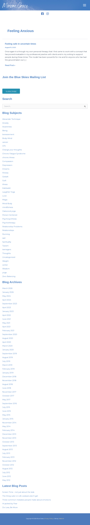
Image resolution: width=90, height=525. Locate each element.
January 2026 (8, 292)
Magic (5, 200)
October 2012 (8, 465)
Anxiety (5, 123)
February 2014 (8, 430)
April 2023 (6, 307)
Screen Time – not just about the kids (18, 492)
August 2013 (7, 449)
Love (4, 196)
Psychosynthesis (9, 219)
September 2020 (9, 334)
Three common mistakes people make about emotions (26, 500)
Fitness (5, 173)
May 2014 (6, 426)
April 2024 (6, 300)
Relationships (8, 230)
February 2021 (8, 330)
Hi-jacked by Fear (9, 504)
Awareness (7, 127)
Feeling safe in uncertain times (20, 44)
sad (3, 238)
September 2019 (9, 354)
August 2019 (7, 357)
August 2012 (7, 469)
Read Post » (10, 65)
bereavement (8, 134)
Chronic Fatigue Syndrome (13, 154)
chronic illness (8, 157)
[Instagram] (47, 13)
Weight (5, 261)
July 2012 (6, 472)
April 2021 (6, 327)
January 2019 (7, 373)
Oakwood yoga (9, 211)
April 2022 (6, 315)
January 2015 (7, 419)
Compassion (7, 161)
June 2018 (6, 388)
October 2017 (8, 396)
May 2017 (6, 400)
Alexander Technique (11, 119)
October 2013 (8, 442)
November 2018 (9, 380)
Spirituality (6, 242)
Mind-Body (7, 204)
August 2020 (7, 338)
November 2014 (9, 423)
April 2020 (6, 342)
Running (6, 234)
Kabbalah (6, 188)
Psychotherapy (8, 223)
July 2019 (6, 361)
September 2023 (9, 304)
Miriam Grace (15, 6)
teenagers (6, 249)
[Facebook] (42, 13)
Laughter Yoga (8, 192)
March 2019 (7, 365)
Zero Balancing (8, 276)
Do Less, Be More (10, 507)
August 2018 (7, 384)
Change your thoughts (12, 150)
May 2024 (6, 296)
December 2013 (9, 434)
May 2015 (6, 415)
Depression (7, 165)
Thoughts (6, 253)
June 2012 (6, 476)
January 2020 (8, 350)
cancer (5, 142)
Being (4, 131)
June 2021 (6, 319)
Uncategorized (8, 257)
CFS (4, 146)
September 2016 (9, 403)
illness (5, 184)
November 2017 (9, 392)
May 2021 (6, 323)
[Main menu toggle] (84, 5)
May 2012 (6, 480)
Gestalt (5, 177)
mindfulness (7, 207)
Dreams (5, 169)
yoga (4, 273)
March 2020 (7, 346)
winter (5, 265)
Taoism (5, 246)
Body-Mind (7, 138)
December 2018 (9, 377)
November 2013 (9, 438)
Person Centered (9, 215)
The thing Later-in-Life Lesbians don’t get (20, 496)
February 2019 (8, 369)
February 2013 (8, 457)
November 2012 (9, 461)
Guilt (4, 180)
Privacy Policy (49, 518)
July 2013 (6, 453)
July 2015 (6, 407)
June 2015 (6, 411)
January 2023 (8, 311)
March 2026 (7, 288)
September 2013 (9, 446)
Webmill (61, 518)
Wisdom (6, 269)
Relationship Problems (12, 227)
